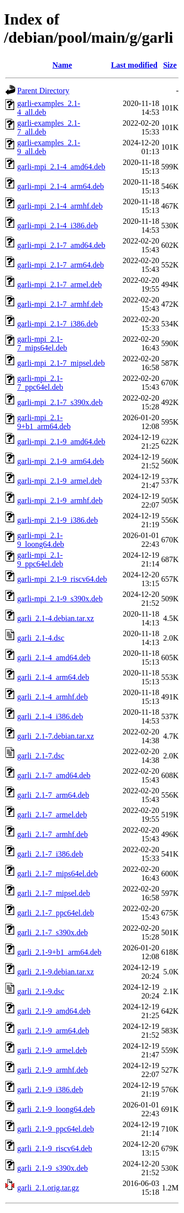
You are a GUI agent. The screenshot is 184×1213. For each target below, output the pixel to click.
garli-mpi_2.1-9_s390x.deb (60, 598)
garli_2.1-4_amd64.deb (53, 657)
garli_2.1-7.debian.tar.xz (55, 736)
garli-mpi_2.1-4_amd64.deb (61, 166)
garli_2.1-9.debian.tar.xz (55, 972)
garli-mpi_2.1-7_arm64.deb (60, 265)
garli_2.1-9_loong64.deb (56, 1109)
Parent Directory (43, 90)
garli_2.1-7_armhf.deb (52, 834)
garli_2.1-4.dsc (40, 638)
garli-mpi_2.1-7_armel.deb (59, 284)
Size (170, 65)
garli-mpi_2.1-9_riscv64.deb (62, 579)
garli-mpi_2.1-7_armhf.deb (60, 304)
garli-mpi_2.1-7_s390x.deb (60, 402)
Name (62, 65)
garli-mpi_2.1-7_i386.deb (57, 324)
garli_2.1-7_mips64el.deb (57, 873)
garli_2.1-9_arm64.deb (53, 1030)
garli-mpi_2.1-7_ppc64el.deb (40, 382)
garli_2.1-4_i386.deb (50, 716)
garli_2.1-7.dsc (40, 756)
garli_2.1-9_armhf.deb (52, 1070)
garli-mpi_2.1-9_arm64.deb (60, 461)
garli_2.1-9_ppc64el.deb (55, 1129)
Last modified (134, 65)
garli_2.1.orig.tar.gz (48, 1188)
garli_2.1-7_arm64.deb (53, 795)
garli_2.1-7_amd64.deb (53, 775)
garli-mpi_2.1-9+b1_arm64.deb (44, 422)
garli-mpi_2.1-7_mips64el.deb (42, 343)
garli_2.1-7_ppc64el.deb (55, 913)
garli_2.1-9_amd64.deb (53, 1011)
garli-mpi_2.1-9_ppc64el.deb (40, 559)
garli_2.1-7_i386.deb (50, 854)
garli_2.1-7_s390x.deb (52, 932)
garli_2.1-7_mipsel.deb (53, 893)
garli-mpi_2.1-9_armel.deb (59, 481)
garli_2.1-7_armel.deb (52, 814)
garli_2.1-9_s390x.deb (52, 1168)
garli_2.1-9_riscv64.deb (54, 1148)
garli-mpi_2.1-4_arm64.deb (60, 186)
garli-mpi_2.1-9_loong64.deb (40, 539)
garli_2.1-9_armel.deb (52, 1050)
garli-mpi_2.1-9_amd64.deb (61, 441)
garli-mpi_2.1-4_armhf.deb (60, 206)
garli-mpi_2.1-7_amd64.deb (61, 245)
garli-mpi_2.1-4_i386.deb (57, 225)
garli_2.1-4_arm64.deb (53, 677)
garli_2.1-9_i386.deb (50, 1089)
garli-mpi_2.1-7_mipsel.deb (61, 363)
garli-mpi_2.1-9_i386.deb (57, 520)
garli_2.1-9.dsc (40, 991)
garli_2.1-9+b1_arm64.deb (59, 952)
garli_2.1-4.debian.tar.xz (55, 618)
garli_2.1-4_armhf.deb (52, 697)
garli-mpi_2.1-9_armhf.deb (60, 500)
